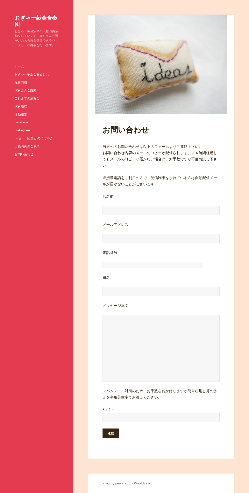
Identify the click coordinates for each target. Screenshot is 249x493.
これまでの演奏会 (27, 98)
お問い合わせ (24, 154)
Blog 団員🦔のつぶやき (34, 138)
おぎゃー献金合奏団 (36, 20)
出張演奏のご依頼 (27, 146)
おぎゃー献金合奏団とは (32, 74)
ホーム (19, 66)
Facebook (21, 122)
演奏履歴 (21, 106)
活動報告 (21, 114)
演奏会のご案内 (25, 90)
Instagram (22, 130)
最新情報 (21, 82)
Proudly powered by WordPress (126, 483)
